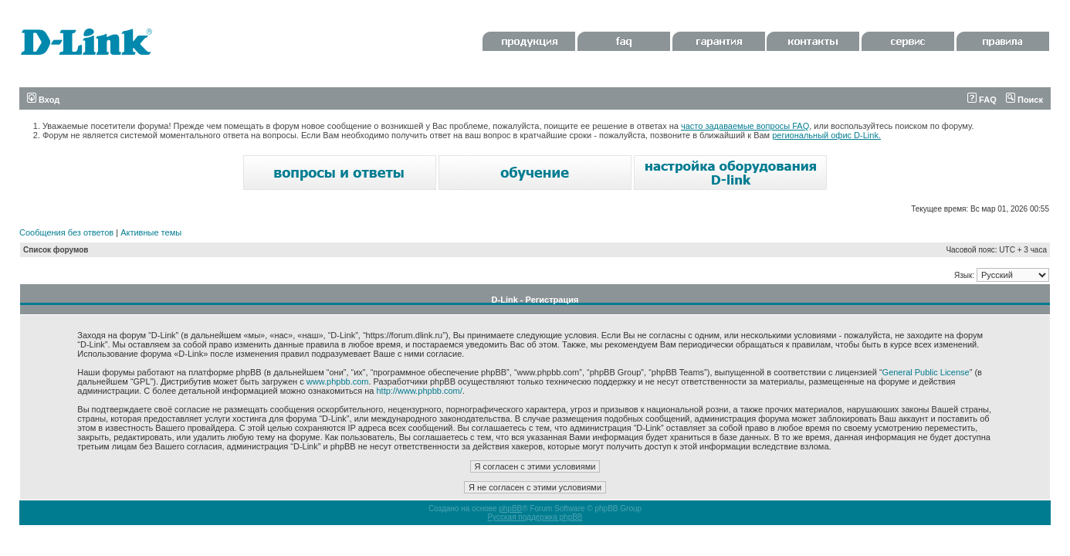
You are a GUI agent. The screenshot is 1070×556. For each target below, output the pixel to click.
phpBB (510, 508)
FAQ (982, 99)
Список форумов (56, 250)
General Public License (926, 372)
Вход (43, 99)
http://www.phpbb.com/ (419, 390)
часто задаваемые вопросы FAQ (745, 126)
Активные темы (150, 232)
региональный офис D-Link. (826, 135)
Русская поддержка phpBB (534, 517)
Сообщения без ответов (66, 232)
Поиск (1024, 99)
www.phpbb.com (337, 381)
